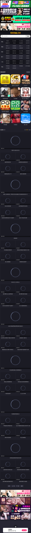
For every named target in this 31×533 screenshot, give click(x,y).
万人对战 (21, 40)
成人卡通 (21, 50)
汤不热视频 (28, 66)
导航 (2, 67)
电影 (2, 51)
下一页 (17, 486)
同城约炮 (7, 66)
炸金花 (14, 43)
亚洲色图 (14, 55)
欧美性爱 (27, 50)
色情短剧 (14, 68)
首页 (9, 486)
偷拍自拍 (14, 50)
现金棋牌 (21, 43)
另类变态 (27, 53)
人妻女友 (21, 60)
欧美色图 (21, 55)
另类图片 (27, 58)
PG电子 (7, 40)
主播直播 (21, 48)
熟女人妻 (7, 48)
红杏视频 (7, 68)
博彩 (2, 41)
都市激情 (7, 60)
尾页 (22, 486)
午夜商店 (14, 66)
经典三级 (14, 53)
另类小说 (14, 63)
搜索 (28, 36)
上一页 (13, 486)
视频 (2, 46)
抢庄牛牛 (27, 43)
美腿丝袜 (7, 58)
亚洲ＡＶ (7, 45)
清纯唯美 (14, 58)
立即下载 (24, 530)
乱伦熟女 (21, 53)
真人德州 (14, 40)
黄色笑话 (21, 63)
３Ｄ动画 (27, 45)
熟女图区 (21, 58)
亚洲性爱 (7, 50)
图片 (2, 56)
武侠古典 (27, 60)
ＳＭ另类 (27, 48)
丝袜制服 (14, 48)
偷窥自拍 (7, 55)
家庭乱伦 (14, 60)
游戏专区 (27, 40)
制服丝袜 (7, 53)
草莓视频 (21, 66)
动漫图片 (27, 55)
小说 (2, 62)
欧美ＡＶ (21, 45)
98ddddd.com (15, 33)
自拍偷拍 (14, 45)
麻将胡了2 (8, 43)
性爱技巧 (27, 63)
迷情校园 (7, 63)
